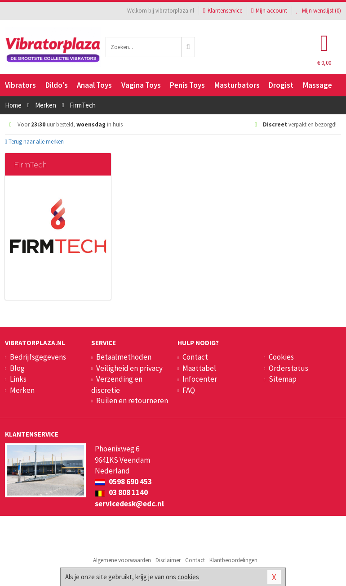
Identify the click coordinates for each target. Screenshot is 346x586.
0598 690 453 (123, 482)
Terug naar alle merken (34, 141)
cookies (188, 576)
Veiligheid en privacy (129, 368)
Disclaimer (168, 560)
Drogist (281, 85)
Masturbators (237, 85)
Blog (17, 368)
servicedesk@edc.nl (129, 504)
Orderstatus (288, 368)
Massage (317, 85)
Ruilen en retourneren (132, 401)
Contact (195, 357)
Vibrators (20, 85)
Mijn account (269, 10)
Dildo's (56, 85)
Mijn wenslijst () (318, 10)
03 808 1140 (121, 492)
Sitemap (283, 379)
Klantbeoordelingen (233, 560)
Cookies (281, 357)
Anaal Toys (94, 85)
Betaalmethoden (123, 357)
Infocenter (199, 379)
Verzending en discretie (116, 384)
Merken (22, 390)
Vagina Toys (141, 85)
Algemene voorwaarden (122, 560)
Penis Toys (187, 85)
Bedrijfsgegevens (38, 357)
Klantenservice (222, 10)
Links (18, 379)
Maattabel (199, 368)
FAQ (188, 390)
